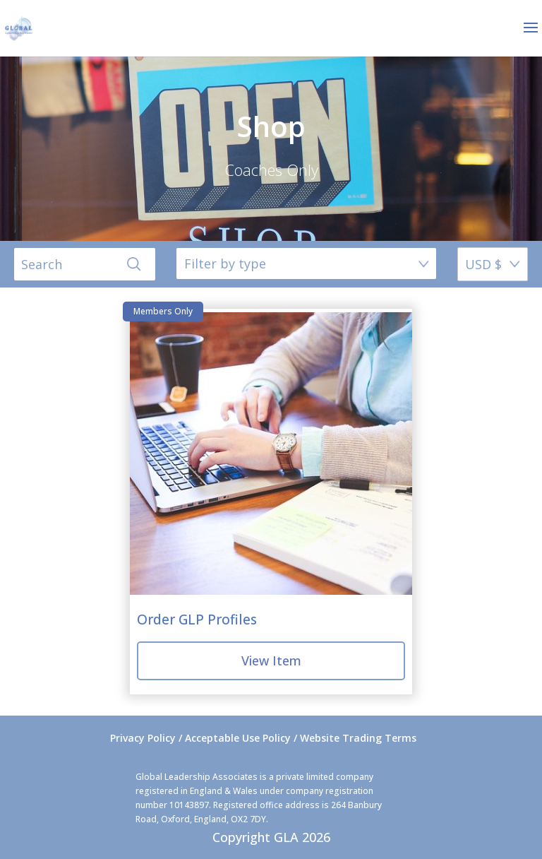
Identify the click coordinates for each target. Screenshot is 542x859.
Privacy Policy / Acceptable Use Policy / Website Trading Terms (263, 738)
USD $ (483, 264)
